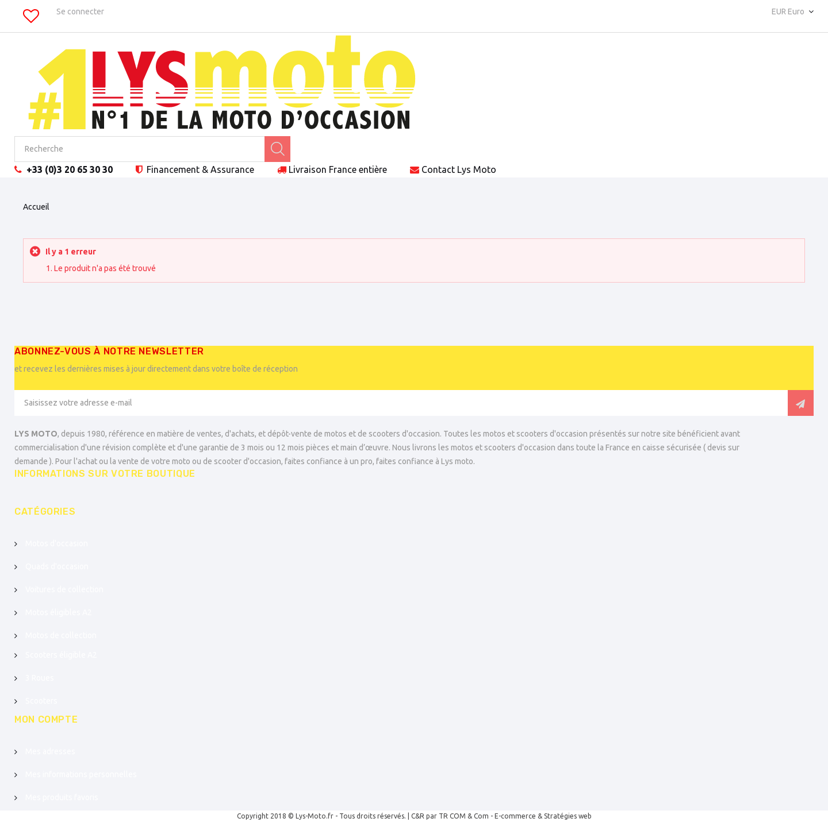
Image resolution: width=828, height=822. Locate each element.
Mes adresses (50, 751)
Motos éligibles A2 (58, 612)
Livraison (338, 169)
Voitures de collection (64, 589)
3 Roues (39, 677)
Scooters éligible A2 (61, 654)
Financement (199, 169)
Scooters (41, 700)
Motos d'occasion (56, 543)
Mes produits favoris (61, 797)
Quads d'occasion (57, 566)
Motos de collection (61, 635)
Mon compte (46, 719)
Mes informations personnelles (81, 774)
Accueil (36, 206)
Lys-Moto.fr (315, 816)
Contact (458, 169)
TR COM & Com (464, 816)
